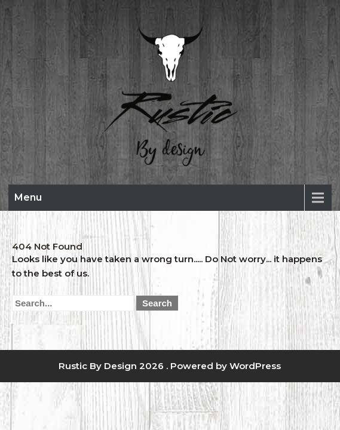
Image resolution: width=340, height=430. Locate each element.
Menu (28, 197)
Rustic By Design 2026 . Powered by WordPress (170, 365)
